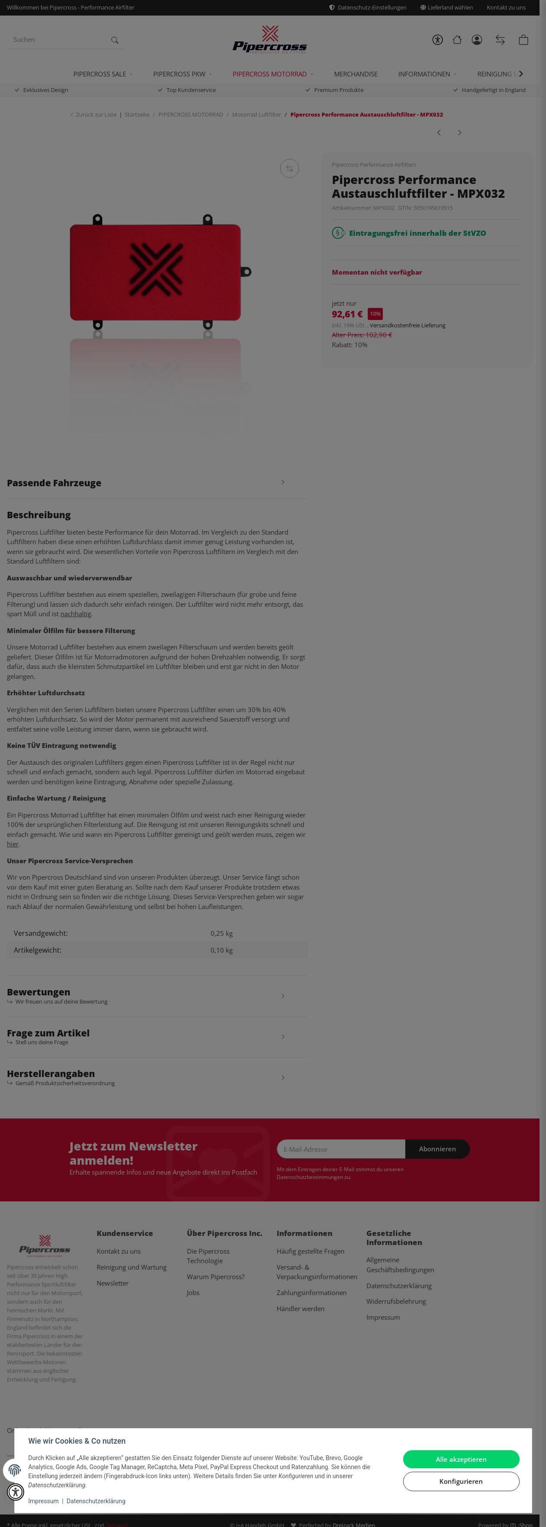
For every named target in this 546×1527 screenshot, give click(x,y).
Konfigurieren (461, 1481)
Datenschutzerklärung (95, 1501)
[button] (15, 1492)
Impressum (43, 1501)
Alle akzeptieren (461, 1459)
